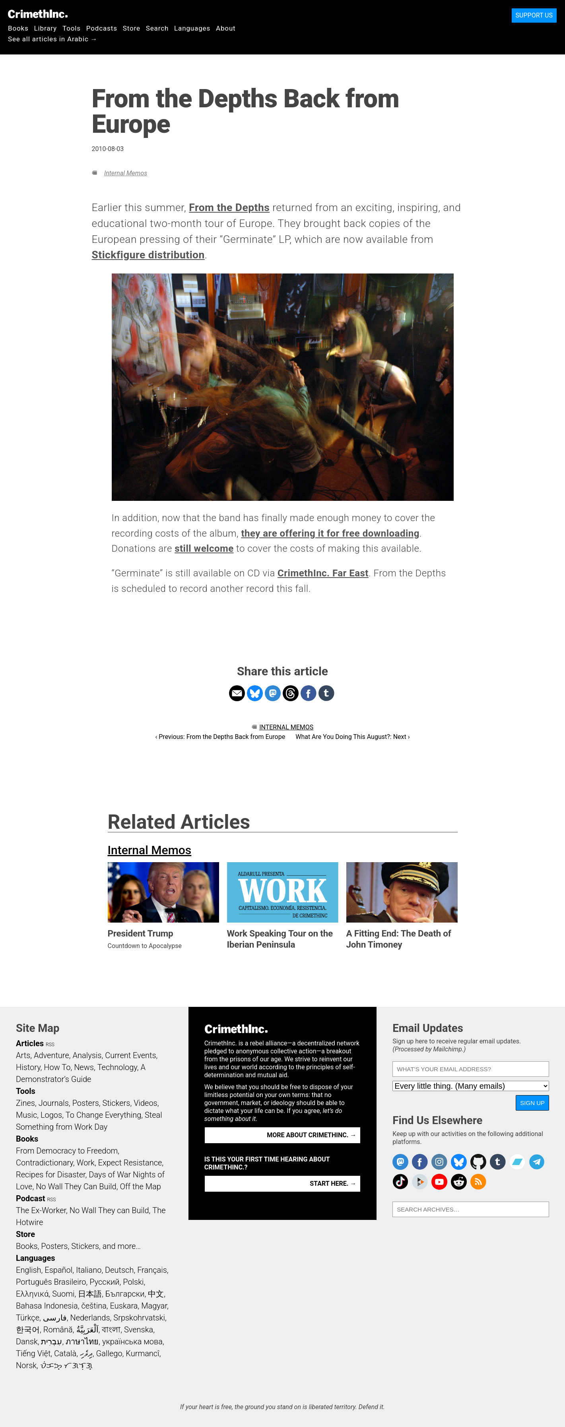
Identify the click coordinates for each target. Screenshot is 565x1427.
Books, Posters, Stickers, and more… (78, 1246)
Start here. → (333, 1183)
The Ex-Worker (41, 1210)
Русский (104, 1282)
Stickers (116, 1103)
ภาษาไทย (82, 1341)
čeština (93, 1306)
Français (152, 1270)
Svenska (138, 1329)
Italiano (88, 1270)
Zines (25, 1103)
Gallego (109, 1353)
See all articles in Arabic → (52, 39)
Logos (51, 1115)
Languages (192, 28)
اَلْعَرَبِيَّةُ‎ (87, 1329)
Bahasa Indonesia (47, 1306)
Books (18, 28)
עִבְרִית (51, 1341)
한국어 (28, 1329)
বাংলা (111, 1329)
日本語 (90, 1294)
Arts (23, 1055)
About (226, 28)
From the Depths (229, 207)
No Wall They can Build (109, 1210)
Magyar (154, 1306)
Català (65, 1353)
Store (131, 28)
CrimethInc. (38, 14)
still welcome (204, 548)
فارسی (55, 1317)
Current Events (130, 1055)
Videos (145, 1103)
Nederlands (90, 1317)
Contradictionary (44, 1162)
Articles (30, 1043)
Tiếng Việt (33, 1353)
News (84, 1067)
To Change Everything (103, 1115)
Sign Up (532, 1102)
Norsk (26, 1365)
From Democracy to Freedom (67, 1151)
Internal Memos (125, 173)
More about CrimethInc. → (311, 1135)
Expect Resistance (130, 1162)
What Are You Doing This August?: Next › (352, 737)
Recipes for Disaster (50, 1174)
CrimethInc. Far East (323, 573)
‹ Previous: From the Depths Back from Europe (220, 737)
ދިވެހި (86, 1353)
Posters (85, 1103)
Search (157, 28)
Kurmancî (142, 1353)
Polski (133, 1282)
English (28, 1270)
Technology (117, 1067)
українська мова (132, 1341)
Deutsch (119, 1270)
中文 (156, 1294)
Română (58, 1329)
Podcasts (101, 28)
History (28, 1067)
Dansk (27, 1341)
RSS (50, 1044)
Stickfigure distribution (148, 255)
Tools (71, 28)
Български (125, 1294)
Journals (54, 1103)
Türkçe (27, 1317)
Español (58, 1270)
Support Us (534, 15)
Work (86, 1162)
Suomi (63, 1294)
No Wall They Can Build (76, 1186)
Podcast (30, 1198)
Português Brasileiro (51, 1282)
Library (45, 28)
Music (26, 1115)
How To (57, 1067)
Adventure (51, 1055)
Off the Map (140, 1186)
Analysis (86, 1055)
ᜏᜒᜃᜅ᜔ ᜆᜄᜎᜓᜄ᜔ (66, 1365)
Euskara (124, 1306)
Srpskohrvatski (139, 1317)
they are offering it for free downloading (330, 533)
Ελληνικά (32, 1294)
